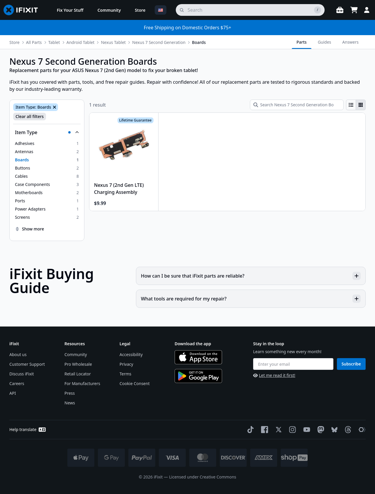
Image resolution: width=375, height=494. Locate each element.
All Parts (34, 42)
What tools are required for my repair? (251, 299)
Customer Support (27, 364)
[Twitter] (277, 429)
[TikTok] (249, 429)
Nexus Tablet (113, 42)
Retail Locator (77, 374)
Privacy (126, 364)
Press (69, 393)
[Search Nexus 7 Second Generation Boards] (297, 105)
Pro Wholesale (78, 364)
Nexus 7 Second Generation (158, 42)
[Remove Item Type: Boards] (54, 107)
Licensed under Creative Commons (202, 477)
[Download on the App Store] (198, 357)
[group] (356, 105)
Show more (29, 229)
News (69, 403)
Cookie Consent (135, 383)
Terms (125, 374)
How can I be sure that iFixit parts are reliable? (251, 276)
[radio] (351, 105)
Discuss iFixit (21, 374)
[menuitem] (70, 10)
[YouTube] (305, 429)
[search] (250, 10)
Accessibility (131, 354)
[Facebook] (263, 429)
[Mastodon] (319, 429)
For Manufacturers (82, 383)
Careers (16, 383)
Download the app (193, 343)
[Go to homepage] (23, 10)
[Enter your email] (293, 364)
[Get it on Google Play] (198, 376)
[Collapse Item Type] (47, 132)
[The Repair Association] (361, 429)
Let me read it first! (274, 375)
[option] (47, 143)
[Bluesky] (333, 430)
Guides (324, 42)
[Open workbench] (340, 10)
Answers (350, 42)
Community (75, 354)
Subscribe (351, 364)
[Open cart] (354, 10)
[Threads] (347, 429)
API (12, 393)
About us (18, 354)
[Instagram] (291, 429)
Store (14, 42)
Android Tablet (81, 42)
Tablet (54, 42)
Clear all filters (30, 116)
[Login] (366, 10)
